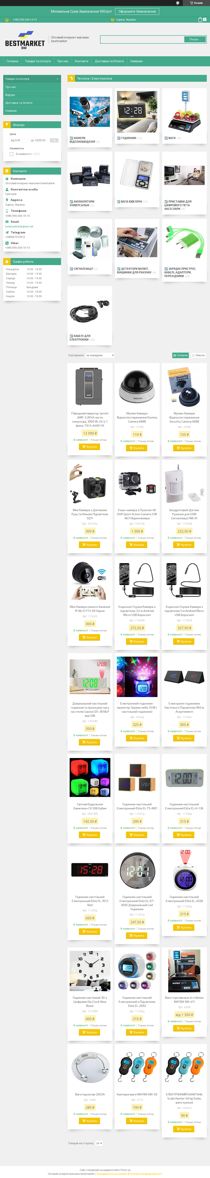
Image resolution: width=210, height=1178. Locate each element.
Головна (12, 61)
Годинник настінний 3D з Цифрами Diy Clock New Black (90, 1001)
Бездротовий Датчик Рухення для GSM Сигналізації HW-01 (184, 514)
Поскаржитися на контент (112, 1173)
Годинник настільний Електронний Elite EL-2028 (184, 899)
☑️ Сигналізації (81, 268)
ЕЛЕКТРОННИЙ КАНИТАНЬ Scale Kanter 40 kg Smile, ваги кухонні (184, 1098)
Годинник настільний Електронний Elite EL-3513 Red (90, 901)
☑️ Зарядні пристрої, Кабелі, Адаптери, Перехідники (180, 272)
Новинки (136, 61)
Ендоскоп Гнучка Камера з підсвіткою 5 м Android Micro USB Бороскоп (184, 611)
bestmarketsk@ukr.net (19, 226)
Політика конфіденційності (145, 1173)
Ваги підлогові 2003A (90, 1094)
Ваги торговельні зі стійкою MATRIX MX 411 (184, 999)
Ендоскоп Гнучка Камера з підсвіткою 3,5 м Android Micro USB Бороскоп (137, 611)
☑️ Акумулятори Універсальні (82, 203)
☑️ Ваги (170, 138)
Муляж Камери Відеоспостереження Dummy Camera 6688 (137, 417)
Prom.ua (125, 1170)
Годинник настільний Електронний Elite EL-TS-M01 (137, 806)
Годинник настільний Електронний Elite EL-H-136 (184, 806)
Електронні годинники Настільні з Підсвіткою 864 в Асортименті (184, 707)
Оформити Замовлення (137, 11)
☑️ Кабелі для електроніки (80, 337)
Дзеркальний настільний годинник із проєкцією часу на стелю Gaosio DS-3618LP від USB (90, 709)
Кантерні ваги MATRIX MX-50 (137, 1094)
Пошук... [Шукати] (194, 39)
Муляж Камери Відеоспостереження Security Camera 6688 (184, 417)
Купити (92, 446)
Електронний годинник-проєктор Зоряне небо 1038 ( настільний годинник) (137, 707)
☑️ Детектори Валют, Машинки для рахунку (134, 270)
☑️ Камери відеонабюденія (82, 139)
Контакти (81, 61)
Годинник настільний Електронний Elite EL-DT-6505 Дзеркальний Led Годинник (137, 903)
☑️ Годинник (126, 138)
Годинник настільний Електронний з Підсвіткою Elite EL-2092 (137, 1001)
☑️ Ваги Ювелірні (129, 201)
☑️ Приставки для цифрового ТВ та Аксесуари (178, 205)
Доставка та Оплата (109, 61)
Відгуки (10, 94)
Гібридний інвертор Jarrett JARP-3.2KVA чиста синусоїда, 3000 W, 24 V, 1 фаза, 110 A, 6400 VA (90, 419)
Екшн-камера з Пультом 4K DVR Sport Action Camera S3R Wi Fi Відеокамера (137, 514)
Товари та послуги (38, 61)
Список (200, 355)
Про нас (62, 61)
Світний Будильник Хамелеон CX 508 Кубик (89, 806)
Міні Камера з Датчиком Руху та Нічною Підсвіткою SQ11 (90, 514)
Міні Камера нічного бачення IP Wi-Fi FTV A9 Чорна (90, 609)
